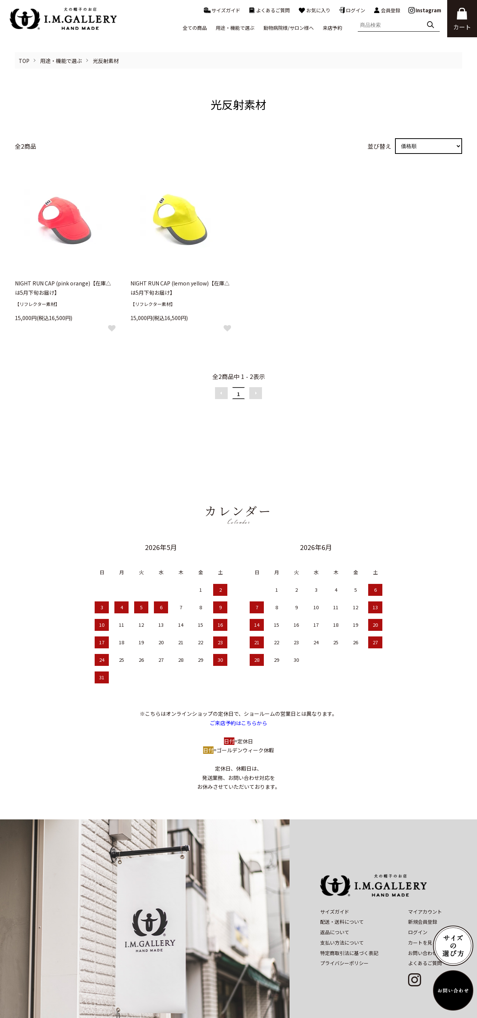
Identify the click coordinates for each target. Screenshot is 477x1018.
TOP (24, 60)
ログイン (352, 10)
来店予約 (332, 27)
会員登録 (386, 10)
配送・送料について (342, 893)
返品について (334, 903)
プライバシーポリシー (344, 934)
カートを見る (422, 913)
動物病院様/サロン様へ (288, 27)
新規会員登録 (422, 893)
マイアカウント (425, 882)
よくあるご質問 (269, 10)
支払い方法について (342, 913)
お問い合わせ (422, 924)
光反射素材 (106, 60)
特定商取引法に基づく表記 (349, 924)
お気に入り (314, 10)
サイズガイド (222, 10)
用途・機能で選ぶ (61, 60)
